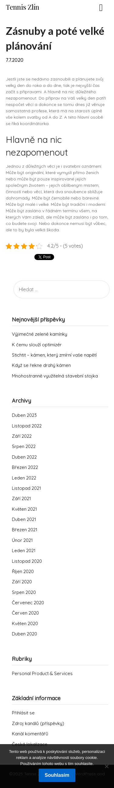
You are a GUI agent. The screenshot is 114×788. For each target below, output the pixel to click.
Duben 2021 (24, 519)
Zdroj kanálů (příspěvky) (38, 723)
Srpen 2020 (24, 592)
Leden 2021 (24, 550)
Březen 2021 (24, 529)
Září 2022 (22, 436)
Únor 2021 (22, 540)
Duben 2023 (24, 415)
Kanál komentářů (30, 734)
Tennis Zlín (22, 7)
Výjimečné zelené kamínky (39, 334)
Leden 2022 (24, 478)
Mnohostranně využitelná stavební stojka (55, 376)
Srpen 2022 (24, 446)
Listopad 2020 (27, 561)
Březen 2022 (25, 467)
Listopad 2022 (27, 426)
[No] (106, 766)
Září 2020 (22, 582)
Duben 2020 (24, 634)
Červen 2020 (25, 613)
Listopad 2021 (26, 488)
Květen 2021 (24, 509)
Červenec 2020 (28, 602)
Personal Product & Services (42, 673)
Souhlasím (57, 775)
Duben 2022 (24, 457)
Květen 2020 (25, 623)
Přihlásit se (23, 713)
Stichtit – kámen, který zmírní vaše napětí (54, 355)
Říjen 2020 (23, 571)
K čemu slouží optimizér (37, 345)
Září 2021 (21, 498)
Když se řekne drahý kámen (41, 365)
